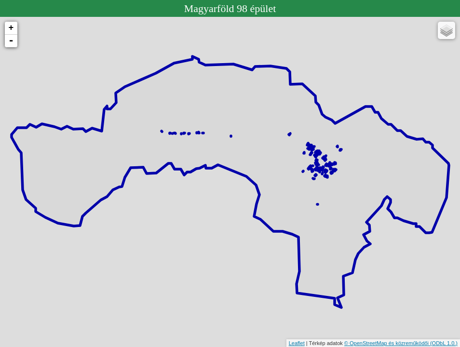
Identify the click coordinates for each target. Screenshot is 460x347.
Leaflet (297, 343)
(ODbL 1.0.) (444, 343)
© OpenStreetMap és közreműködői (387, 343)
